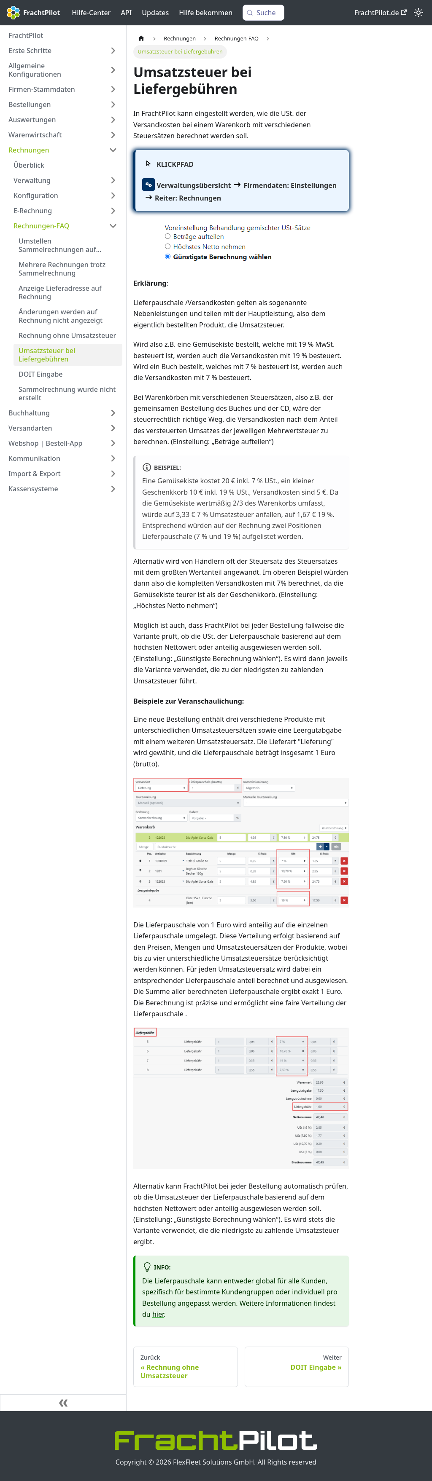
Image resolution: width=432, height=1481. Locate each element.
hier (158, 1314)
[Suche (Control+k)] (263, 13)
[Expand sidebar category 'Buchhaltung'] (113, 413)
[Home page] (141, 38)
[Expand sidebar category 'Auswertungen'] (113, 119)
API (126, 12)
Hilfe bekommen (205, 12)
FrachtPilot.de (380, 12)
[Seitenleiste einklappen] (63, 1402)
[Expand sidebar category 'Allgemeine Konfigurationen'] (113, 70)
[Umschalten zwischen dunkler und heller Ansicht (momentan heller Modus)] (418, 12)
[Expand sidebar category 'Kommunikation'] (113, 458)
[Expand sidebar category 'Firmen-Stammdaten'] (113, 89)
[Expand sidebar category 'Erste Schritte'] (113, 50)
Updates (155, 12)
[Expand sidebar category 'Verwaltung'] (113, 180)
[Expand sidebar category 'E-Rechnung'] (113, 210)
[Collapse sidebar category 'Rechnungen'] (113, 150)
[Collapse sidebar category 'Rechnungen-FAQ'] (113, 226)
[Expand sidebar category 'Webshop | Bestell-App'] (113, 443)
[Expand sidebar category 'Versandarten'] (113, 428)
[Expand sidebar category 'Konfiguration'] (113, 195)
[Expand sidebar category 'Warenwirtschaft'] (113, 135)
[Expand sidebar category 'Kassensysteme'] (113, 488)
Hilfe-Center (91, 12)
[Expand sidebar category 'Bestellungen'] (113, 104)
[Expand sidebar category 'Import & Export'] (113, 473)
